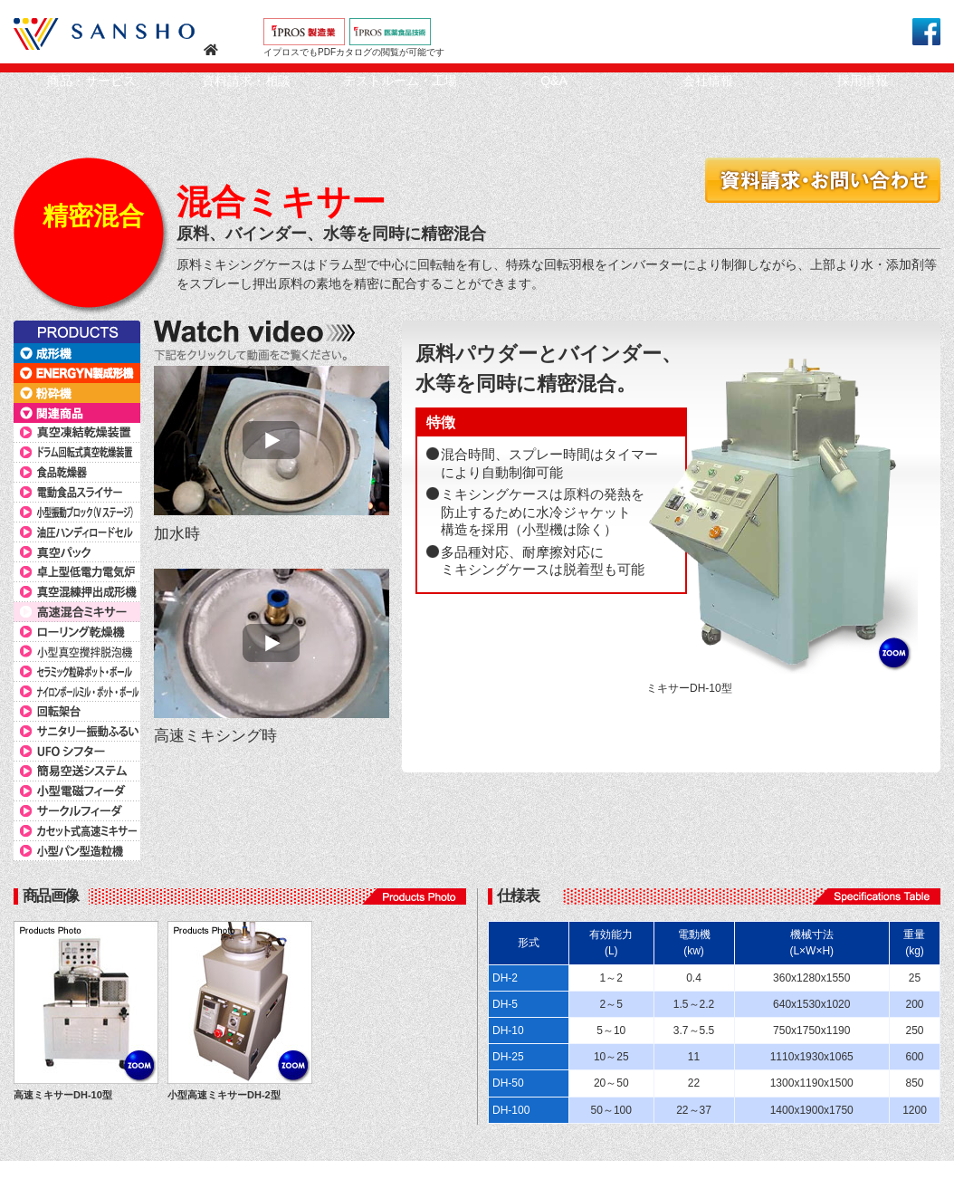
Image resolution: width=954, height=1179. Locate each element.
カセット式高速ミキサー (77, 831)
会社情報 (707, 80)
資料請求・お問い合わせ (822, 180)
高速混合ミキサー (77, 612)
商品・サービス (91, 80)
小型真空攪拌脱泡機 (77, 652)
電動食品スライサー (77, 493)
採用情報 (862, 80)
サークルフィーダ (77, 811)
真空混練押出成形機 (77, 592)
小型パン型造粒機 (77, 851)
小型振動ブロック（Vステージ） (77, 512)
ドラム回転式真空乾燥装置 (77, 453)
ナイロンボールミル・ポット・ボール (77, 692)
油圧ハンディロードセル (77, 532)
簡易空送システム (77, 771)
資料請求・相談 (246, 80)
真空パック (77, 552)
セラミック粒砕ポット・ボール (77, 672)
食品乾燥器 (77, 473)
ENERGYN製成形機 (77, 373)
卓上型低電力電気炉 (77, 572)
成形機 (77, 353)
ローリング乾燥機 (77, 632)
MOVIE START (271, 440)
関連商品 (77, 413)
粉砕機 (77, 393)
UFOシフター (77, 752)
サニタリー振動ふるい (77, 732)
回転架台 (77, 712)
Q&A (554, 80)
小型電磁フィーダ (77, 791)
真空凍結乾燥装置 (77, 433)
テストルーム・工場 (400, 80)
